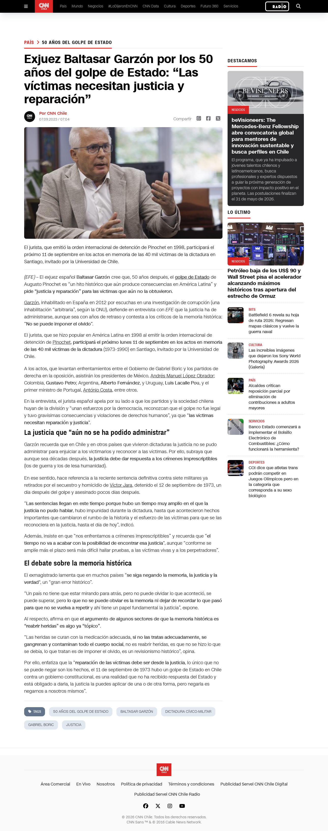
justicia (73, 724)
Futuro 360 (209, 6)
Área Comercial (55, 784)
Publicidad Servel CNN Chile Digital (254, 784)
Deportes (188, 6)
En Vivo (83, 784)
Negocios (95, 6)
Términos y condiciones (191, 784)
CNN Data (151, 6)
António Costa (97, 390)
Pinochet (62, 342)
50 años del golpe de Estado (77, 42)
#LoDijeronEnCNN (123, 6)
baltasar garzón (137, 711)
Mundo (77, 6)
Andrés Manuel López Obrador (182, 376)
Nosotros (106, 784)
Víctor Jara (121, 485)
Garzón (31, 302)
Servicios (230, 6)
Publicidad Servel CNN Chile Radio (167, 794)
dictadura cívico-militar (188, 711)
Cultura (170, 6)
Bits (252, 309)
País (63, 6)
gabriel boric (41, 724)
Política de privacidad (141, 784)
